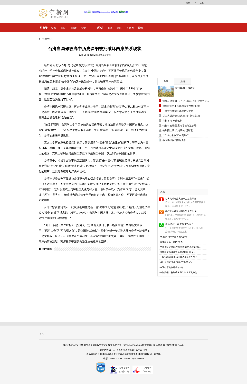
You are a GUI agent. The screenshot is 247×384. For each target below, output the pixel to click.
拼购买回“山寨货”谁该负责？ (179, 224)
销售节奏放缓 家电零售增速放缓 (179, 125)
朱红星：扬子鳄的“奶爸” (171, 241)
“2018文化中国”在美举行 (176, 135)
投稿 (188, 2)
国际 (74, 28)
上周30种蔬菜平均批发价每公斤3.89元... (179, 257)
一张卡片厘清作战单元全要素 (178, 110)
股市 (110, 28)
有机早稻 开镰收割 (185, 88)
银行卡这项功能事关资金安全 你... (181, 211)
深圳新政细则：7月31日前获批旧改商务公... (186, 100)
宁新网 (45, 39)
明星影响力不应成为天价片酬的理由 (182, 105)
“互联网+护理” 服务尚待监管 (173, 236)
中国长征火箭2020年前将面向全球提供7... (180, 246)
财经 (53, 28)
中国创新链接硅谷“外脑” (171, 267)
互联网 (130, 28)
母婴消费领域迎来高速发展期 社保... (177, 252)
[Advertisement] (178, 57)
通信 (140, 28)
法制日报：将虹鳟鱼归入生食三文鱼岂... (179, 272)
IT (52, 39)
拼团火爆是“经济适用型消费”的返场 (181, 115)
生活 (166, 81)
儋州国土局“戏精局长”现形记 (178, 130)
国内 (63, 28)
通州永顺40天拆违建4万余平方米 (176, 262)
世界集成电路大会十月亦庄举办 (180, 198)
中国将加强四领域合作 (174, 140)
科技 (120, 28)
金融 (84, 28)
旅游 (182, 81)
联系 (202, 2)
